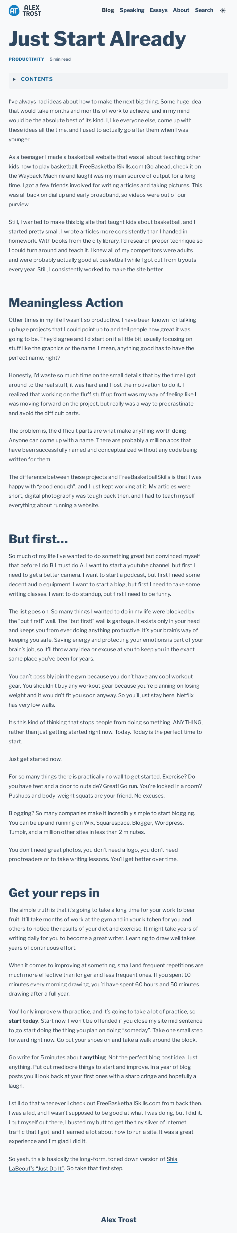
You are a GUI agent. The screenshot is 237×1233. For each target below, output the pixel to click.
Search (204, 10)
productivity (26, 59)
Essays (159, 10)
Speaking (132, 10)
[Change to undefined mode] (222, 11)
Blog (108, 10)
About (181, 10)
